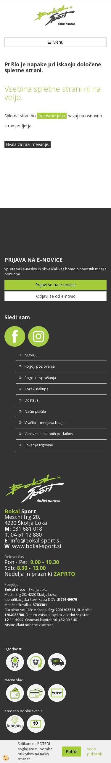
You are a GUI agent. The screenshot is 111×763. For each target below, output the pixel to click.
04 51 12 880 (26, 534)
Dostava (31, 400)
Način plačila (35, 411)
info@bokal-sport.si (35, 540)
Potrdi (71, 751)
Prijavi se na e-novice (55, 284)
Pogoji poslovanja (40, 366)
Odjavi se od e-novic (55, 296)
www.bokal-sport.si (36, 546)
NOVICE (31, 355)
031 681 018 (27, 528)
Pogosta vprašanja (40, 377)
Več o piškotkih (94, 751)
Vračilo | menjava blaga (45, 422)
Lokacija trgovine (39, 445)
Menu (55, 42)
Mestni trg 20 (21, 516)
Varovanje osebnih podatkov (49, 433)
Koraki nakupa (37, 389)
